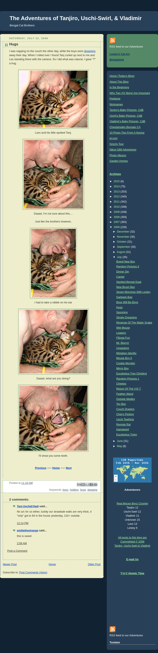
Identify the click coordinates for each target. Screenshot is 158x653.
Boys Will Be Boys (127, 302)
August (121, 251)
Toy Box (121, 404)
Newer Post (10, 564)
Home (56, 468)
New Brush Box (125, 287)
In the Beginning (119, 87)
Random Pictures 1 (127, 378)
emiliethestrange (27, 530)
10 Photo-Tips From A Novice (127, 132)
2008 (117, 217)
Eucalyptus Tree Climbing (131, 373)
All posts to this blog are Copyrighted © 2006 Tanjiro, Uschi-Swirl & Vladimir (132, 541)
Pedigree (115, 98)
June (120, 441)
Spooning (122, 312)
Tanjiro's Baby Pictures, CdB (126, 110)
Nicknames (116, 104)
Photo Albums (118, 155)
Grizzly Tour (117, 144)
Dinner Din (122, 271)
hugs (83, 489)
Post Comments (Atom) (33, 572)
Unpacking (122, 348)
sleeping (92, 489)
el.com (113, 138)
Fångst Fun (123, 337)
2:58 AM (22, 543)
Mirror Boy (122, 368)
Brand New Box (125, 261)
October (122, 241)
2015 (117, 181)
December (123, 231)
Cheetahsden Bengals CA (125, 127)
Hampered (122, 429)
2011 (117, 201)
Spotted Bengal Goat (128, 281)
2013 (117, 191)
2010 (117, 206)
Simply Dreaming (126, 317)
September (124, 246)
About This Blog (119, 81)
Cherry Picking (125, 414)
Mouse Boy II (124, 358)
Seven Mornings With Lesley (133, 292)
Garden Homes (119, 161)
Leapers (121, 332)
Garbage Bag (124, 297)
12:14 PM (22, 523)
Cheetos (121, 383)
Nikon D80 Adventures (123, 149)
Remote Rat (123, 424)
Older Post (94, 564)
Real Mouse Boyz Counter (132, 503)
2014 (117, 186)
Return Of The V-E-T (128, 388)
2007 (117, 222)
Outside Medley (125, 399)
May (120, 446)
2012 (117, 196)
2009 (117, 211)
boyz (65, 489)
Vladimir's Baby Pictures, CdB (127, 121)
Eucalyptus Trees (126, 434)
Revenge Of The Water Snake (134, 322)
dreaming (89, 51)
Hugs (119, 307)
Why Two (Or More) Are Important (130, 93)
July (120, 257)
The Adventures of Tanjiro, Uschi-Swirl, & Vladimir (76, 18)
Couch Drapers (125, 409)
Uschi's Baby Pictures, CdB (126, 115)
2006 (117, 227)
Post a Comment (17, 550)
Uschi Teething (125, 419)
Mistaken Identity (126, 353)
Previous (40, 468)
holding (74, 489)
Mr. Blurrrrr (122, 342)
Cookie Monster (125, 363)
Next (69, 468)
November (123, 236)
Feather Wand (124, 393)
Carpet (120, 276)
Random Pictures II (127, 266)
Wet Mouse (123, 327)
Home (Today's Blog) (122, 76)
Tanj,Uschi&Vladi (28, 506)
